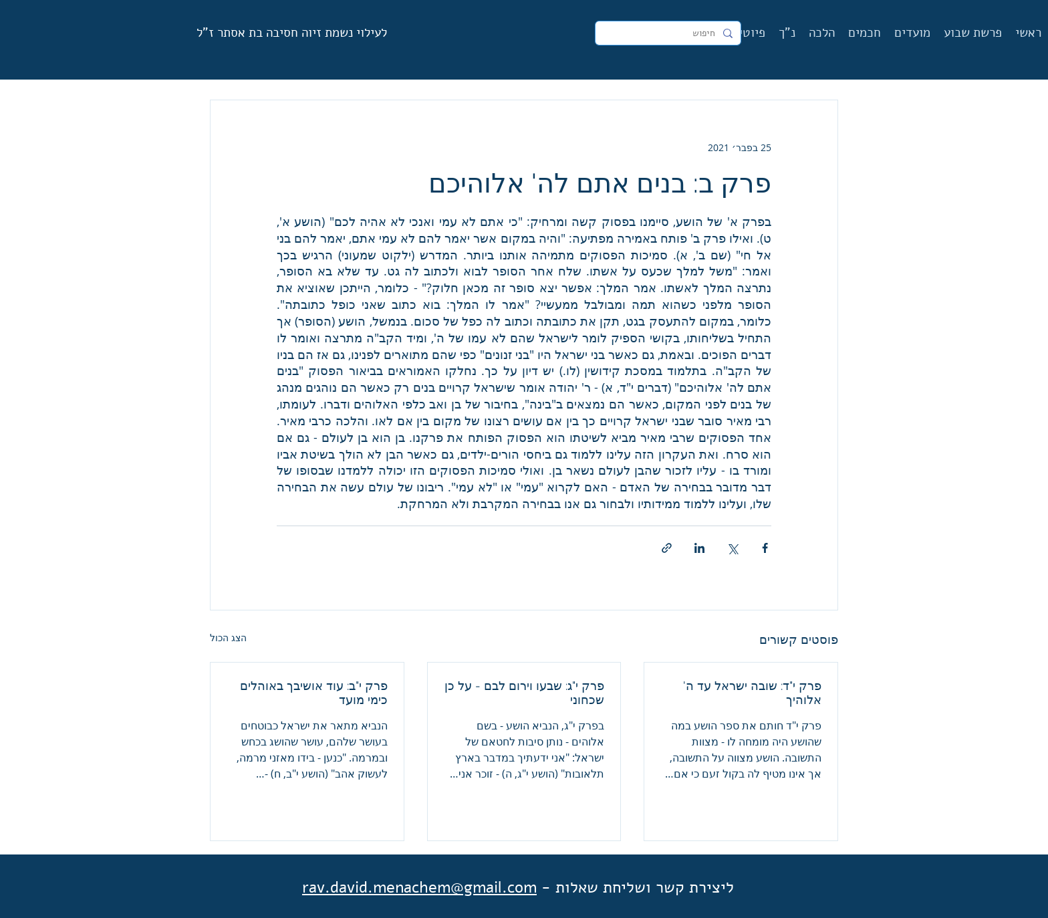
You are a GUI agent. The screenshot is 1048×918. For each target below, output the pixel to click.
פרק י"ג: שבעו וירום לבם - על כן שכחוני (524, 693)
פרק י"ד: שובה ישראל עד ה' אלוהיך (752, 693)
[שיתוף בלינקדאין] (699, 548)
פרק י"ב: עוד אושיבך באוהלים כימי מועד (314, 693)
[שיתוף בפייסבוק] (765, 548)
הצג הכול (228, 637)
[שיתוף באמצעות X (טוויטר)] (732, 548)
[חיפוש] (669, 33)
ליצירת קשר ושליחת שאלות (644, 887)
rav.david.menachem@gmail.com (419, 887)
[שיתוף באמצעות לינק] (666, 548)
